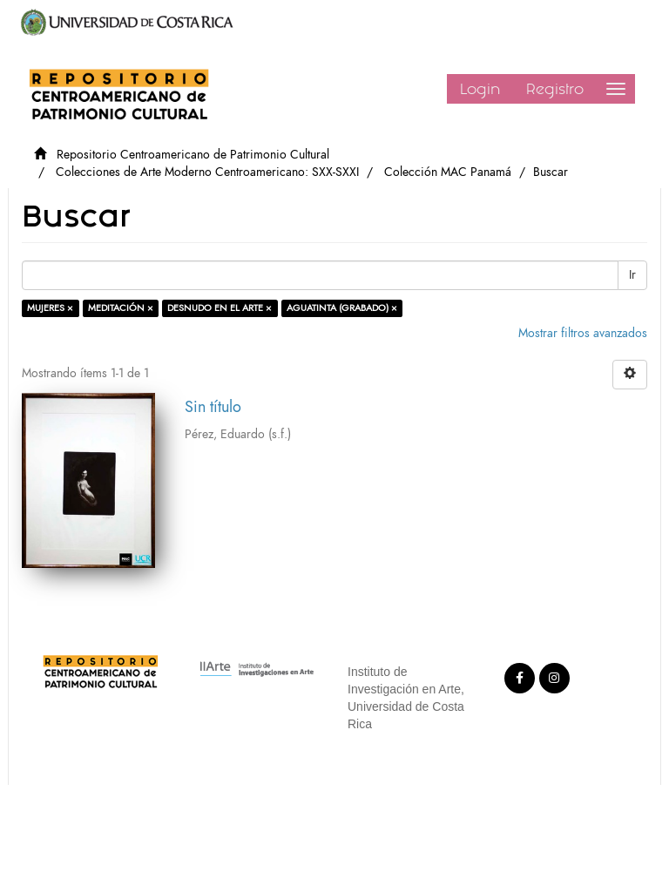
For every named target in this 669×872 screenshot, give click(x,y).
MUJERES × (50, 307)
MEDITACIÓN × (120, 307)
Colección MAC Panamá (447, 172)
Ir (632, 275)
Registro (555, 88)
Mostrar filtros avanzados (582, 333)
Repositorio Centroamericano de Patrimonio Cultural (193, 154)
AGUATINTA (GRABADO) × (342, 307)
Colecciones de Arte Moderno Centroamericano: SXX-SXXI (207, 172)
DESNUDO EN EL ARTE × (219, 307)
